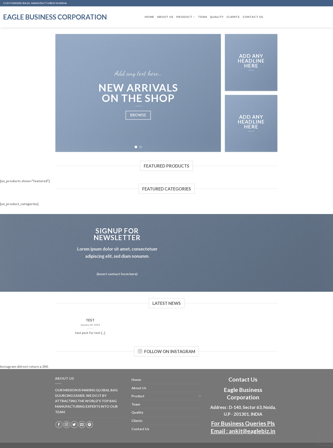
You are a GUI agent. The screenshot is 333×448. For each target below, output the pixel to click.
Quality (216, 16)
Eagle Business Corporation (55, 17)
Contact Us (253, 16)
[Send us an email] (81, 424)
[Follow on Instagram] (66, 424)
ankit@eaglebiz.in (252, 430)
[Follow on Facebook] (58, 424)
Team (202, 16)
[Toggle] (200, 396)
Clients (233, 16)
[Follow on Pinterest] (89, 424)
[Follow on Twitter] (74, 424)
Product (185, 17)
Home (149, 16)
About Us (165, 16)
